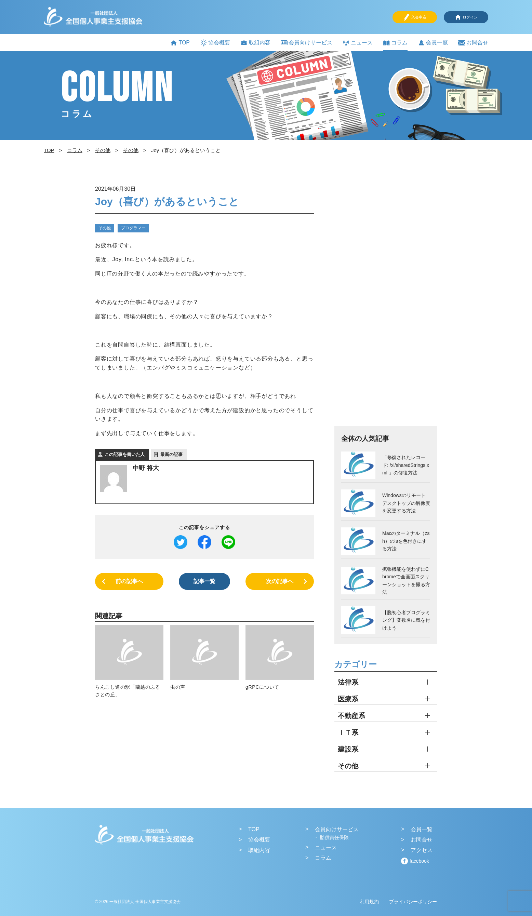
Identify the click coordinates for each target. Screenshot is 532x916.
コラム (395, 42)
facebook (419, 861)
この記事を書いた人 (125, 454)
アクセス (422, 850)
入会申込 (414, 17)
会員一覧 (433, 42)
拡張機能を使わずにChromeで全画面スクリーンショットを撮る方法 (406, 580)
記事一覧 (204, 581)
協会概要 (215, 42)
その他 (104, 228)
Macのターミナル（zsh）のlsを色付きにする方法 (405, 540)
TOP (180, 42)
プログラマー (133, 228)
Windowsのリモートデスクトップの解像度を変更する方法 (406, 503)
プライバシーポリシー (413, 901)
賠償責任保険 (334, 837)
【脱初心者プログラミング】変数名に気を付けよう (406, 620)
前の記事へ (129, 581)
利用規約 (369, 901)
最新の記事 (171, 454)
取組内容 (255, 42)
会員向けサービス (306, 42)
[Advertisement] (385, 304)
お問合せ (473, 42)
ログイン (466, 17)
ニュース (358, 42)
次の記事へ (279, 581)
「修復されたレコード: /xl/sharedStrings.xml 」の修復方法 (405, 465)
